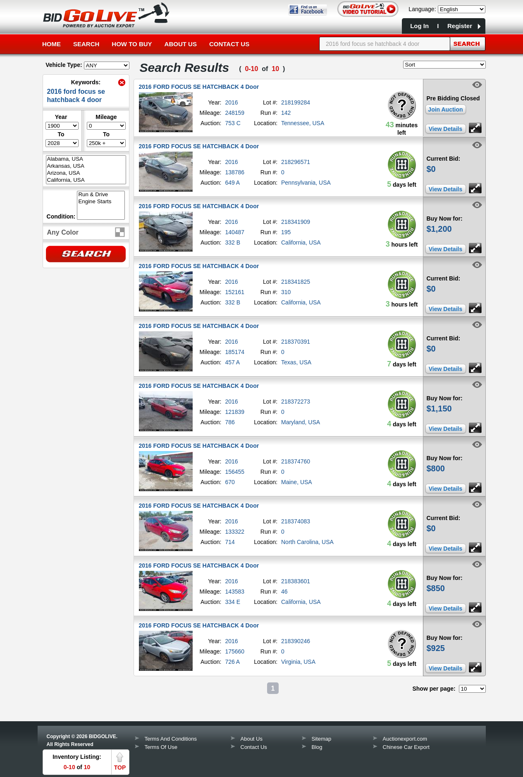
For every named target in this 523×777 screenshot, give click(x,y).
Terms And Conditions (171, 739)
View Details (445, 129)
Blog (317, 747)
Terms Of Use (161, 747)
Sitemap (322, 739)
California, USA (86, 180)
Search (86, 44)
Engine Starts (100, 201)
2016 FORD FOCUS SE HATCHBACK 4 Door (199, 86)
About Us (181, 44)
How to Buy (132, 44)
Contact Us (229, 44)
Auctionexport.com (405, 739)
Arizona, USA (86, 173)
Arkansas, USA (86, 166)
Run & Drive (100, 194)
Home (51, 44)
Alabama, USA (86, 159)
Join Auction (445, 109)
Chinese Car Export (406, 747)
